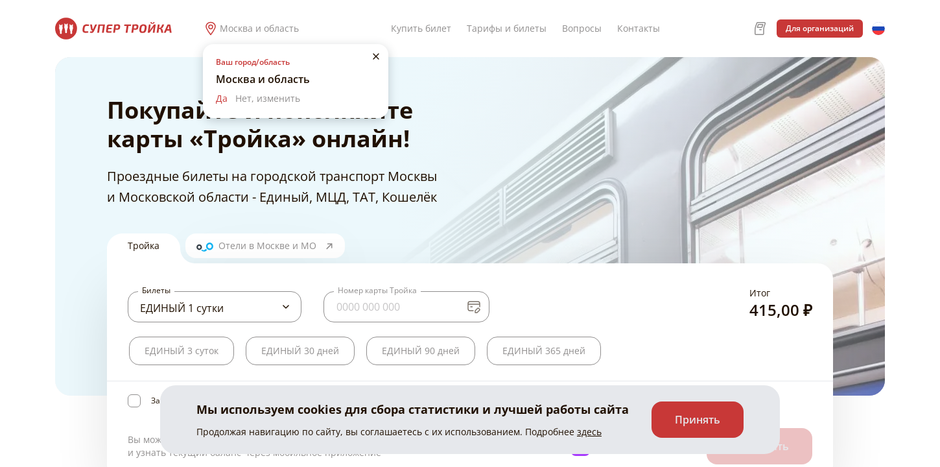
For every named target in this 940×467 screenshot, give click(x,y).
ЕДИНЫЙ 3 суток (181, 350)
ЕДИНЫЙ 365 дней (543, 350)
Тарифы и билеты (506, 28)
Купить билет (421, 28)
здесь (589, 431)
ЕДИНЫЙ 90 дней (421, 350)
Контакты (638, 28)
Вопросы (582, 28)
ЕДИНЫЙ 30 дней (300, 350)
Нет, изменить (267, 98)
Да (222, 98)
